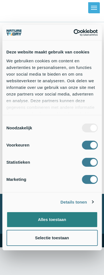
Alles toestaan (52, 219)
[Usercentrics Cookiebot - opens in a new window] (74, 32)
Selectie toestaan (52, 237)
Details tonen (73, 202)
